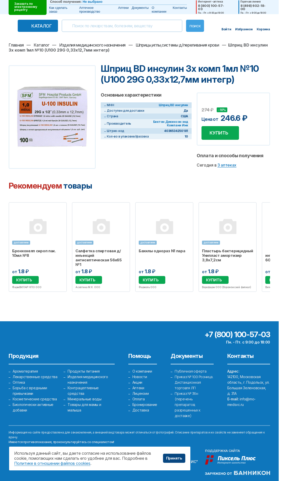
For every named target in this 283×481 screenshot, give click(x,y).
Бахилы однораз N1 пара (162, 251)
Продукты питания (84, 371)
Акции (137, 382)
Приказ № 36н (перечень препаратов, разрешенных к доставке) (187, 404)
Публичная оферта (191, 371)
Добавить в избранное (206, 102)
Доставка (140, 410)
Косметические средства (35, 399)
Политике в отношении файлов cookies (52, 463)
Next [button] (269, 247)
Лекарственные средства (35, 377)
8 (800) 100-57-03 (211, 7)
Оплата (138, 399)
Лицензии (140, 393)
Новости (139, 377)
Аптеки (123, 8)
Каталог (41, 26)
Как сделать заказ (58, 9)
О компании (159, 9)
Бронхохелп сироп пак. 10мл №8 (34, 253)
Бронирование (144, 404)
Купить (219, 132)
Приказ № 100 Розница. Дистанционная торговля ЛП (194, 382)
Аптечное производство (89, 9)
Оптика (19, 382)
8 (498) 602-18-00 (253, 7)
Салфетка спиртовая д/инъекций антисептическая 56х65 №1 (98, 258)
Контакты (180, 8)
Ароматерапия (25, 371)
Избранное (59, 209)
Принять (174, 458)
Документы (140, 8)
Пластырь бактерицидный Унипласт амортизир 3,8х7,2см (227, 255)
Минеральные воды (85, 399)
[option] (38, 247)
